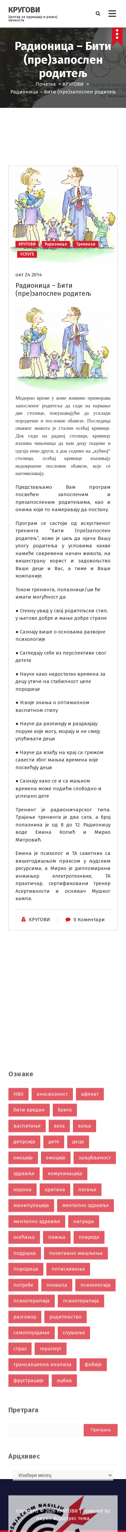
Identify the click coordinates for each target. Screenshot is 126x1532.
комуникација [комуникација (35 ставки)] (65, 1291)
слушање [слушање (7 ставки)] (74, 1450)
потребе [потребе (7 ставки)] (23, 1403)
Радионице (56, 294)
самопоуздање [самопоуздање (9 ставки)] (31, 1450)
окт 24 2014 (28, 325)
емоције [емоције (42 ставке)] (23, 1275)
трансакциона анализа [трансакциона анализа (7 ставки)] (42, 1482)
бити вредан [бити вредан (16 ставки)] (29, 1227)
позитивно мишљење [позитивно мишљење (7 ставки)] (76, 1371)
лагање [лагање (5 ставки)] (87, 1307)
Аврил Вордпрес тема (63, 1518)
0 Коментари (89, 970)
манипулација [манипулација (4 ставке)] (31, 1323)
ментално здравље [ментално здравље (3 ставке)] (36, 1339)
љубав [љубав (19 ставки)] (64, 1498)
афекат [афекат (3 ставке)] (90, 1212)
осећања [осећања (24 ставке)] (24, 1355)
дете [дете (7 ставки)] (53, 1259)
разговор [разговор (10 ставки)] (24, 1434)
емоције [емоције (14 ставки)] (56, 1275)
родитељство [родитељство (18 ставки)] (65, 1434)
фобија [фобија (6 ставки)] (93, 1482)
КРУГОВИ (73, 84)
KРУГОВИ (39, 970)
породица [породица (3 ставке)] (25, 1387)
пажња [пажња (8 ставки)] (57, 1355)
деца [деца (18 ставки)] (78, 1259)
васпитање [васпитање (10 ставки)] (27, 1244)
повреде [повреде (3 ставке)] (89, 1355)
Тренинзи (85, 294)
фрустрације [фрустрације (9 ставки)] (28, 1498)
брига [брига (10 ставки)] (65, 1227)
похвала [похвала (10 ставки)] (56, 1403)
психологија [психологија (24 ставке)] (95, 1403)
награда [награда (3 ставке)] (83, 1339)
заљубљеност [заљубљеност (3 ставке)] (95, 1275)
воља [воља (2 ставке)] (84, 1244)
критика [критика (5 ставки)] (55, 1307)
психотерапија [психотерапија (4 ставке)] (81, 1418)
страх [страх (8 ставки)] (20, 1466)
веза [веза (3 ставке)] (59, 1244)
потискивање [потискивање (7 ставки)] (68, 1387)
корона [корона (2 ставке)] (22, 1307)
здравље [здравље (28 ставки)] (24, 1291)
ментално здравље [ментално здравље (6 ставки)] (85, 1323)
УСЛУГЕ (27, 304)
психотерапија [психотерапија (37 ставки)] (31, 1418)
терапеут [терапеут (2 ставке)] (50, 1466)
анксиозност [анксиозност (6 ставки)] (52, 1212)
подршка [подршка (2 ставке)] (24, 1371)
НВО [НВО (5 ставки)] (18, 1212)
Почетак (46, 84)
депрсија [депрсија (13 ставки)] (24, 1259)
